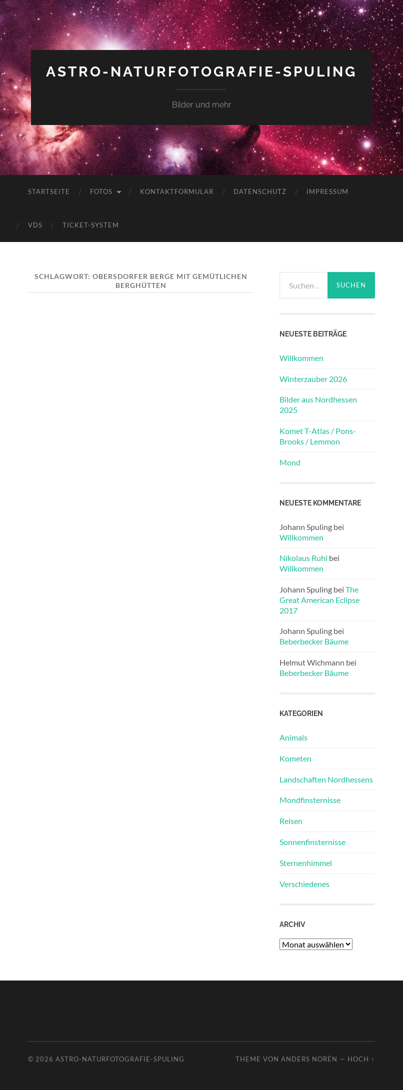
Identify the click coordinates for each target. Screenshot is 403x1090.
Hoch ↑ (361, 1059)
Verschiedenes (305, 883)
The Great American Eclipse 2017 (320, 599)
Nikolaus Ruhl (304, 557)
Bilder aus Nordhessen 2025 (318, 404)
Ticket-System (90, 225)
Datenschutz (260, 192)
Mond (290, 462)
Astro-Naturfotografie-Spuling (201, 72)
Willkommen (302, 357)
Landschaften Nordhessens (326, 779)
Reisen (291, 821)
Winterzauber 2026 (313, 379)
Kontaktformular (177, 192)
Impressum (327, 192)
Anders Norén (309, 1059)
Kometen (296, 758)
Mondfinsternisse (310, 799)
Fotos (101, 192)
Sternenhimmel (306, 863)
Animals (294, 737)
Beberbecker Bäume (314, 641)
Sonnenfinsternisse (313, 841)
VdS (35, 225)
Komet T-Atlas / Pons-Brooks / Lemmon (318, 436)
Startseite (49, 192)
